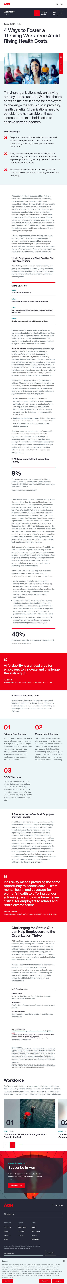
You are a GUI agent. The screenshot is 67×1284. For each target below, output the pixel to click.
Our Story (7, 1227)
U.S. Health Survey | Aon (18, 1029)
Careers (6, 1231)
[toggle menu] (62, 4)
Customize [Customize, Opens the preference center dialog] (7, 1281)
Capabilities (22, 1227)
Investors (7, 1235)
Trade (34, 1227)
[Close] (64, 1261)
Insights (20, 1235)
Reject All (45, 1281)
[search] (57, 4)
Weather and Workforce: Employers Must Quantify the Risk (25, 1135)
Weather (35, 1235)
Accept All (58, 1281)
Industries (21, 1231)
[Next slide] (12, 1145)
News (6, 1239)
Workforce (9, 11)
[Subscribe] (16, 1185)
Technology (36, 1231)
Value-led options (19, 348)
